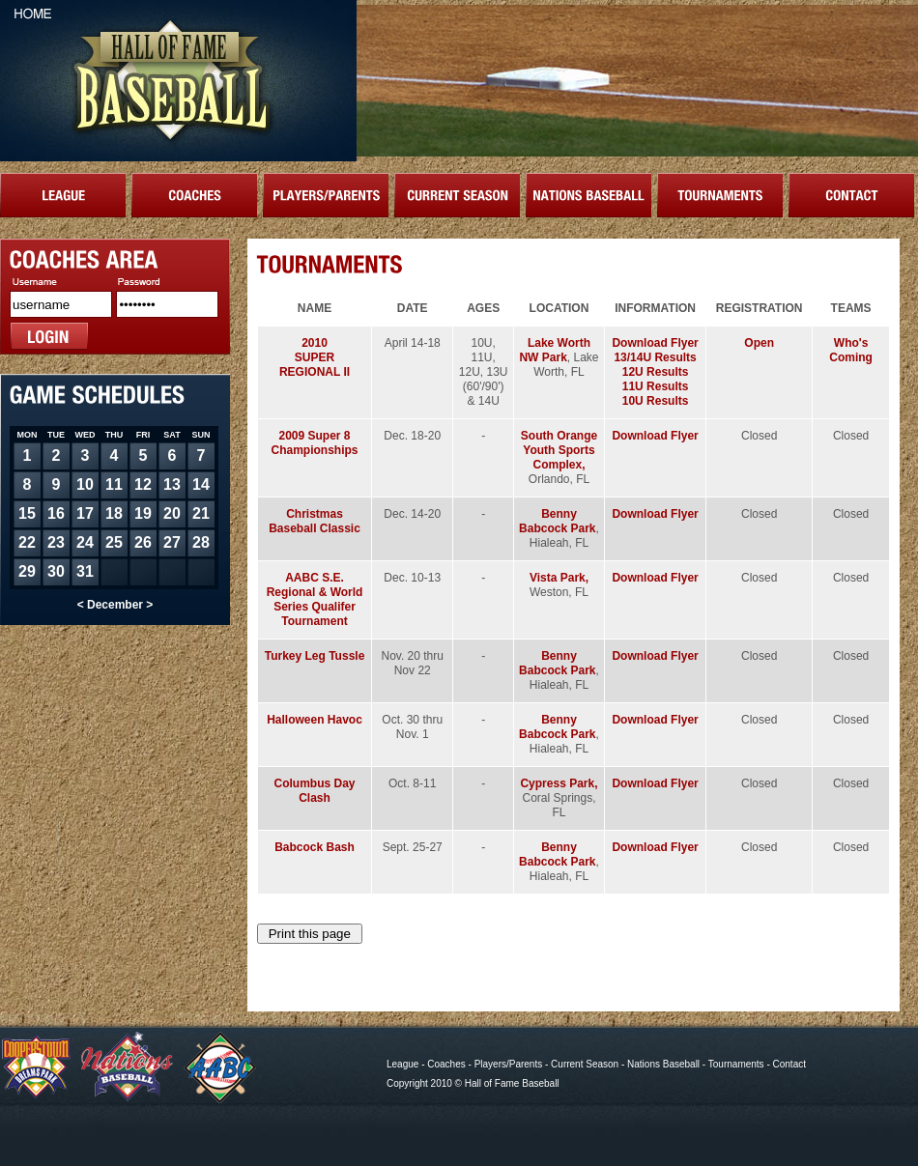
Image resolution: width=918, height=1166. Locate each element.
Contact (789, 1064)
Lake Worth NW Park (554, 350)
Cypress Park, (558, 783)
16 (56, 513)
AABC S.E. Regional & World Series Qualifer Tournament (315, 599)
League (402, 1064)
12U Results (655, 372)
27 (172, 542)
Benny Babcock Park (557, 521)
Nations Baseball (663, 1064)
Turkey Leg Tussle (315, 656)
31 (85, 571)
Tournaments (736, 1064)
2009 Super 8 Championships (315, 443)
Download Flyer (655, 343)
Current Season (584, 1064)
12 (143, 484)
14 (201, 484)
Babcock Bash (314, 847)
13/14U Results (655, 357)
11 (114, 484)
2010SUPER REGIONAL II (314, 357)
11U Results (655, 386)
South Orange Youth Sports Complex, (559, 450)
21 (201, 513)
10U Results (655, 401)
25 (114, 542)
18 (114, 513)
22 (27, 542)
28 (201, 542)
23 (56, 542)
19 (143, 513)
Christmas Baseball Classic (314, 521)
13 (172, 484)
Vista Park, (559, 577)
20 (172, 513)
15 (27, 513)
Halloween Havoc (314, 719)
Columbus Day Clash (315, 791)
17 (85, 513)
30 (56, 571)
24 (85, 542)
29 (27, 571)
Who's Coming (851, 350)
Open (759, 343)
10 (85, 484)
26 (143, 542)
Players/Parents (508, 1064)
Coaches (446, 1064)
